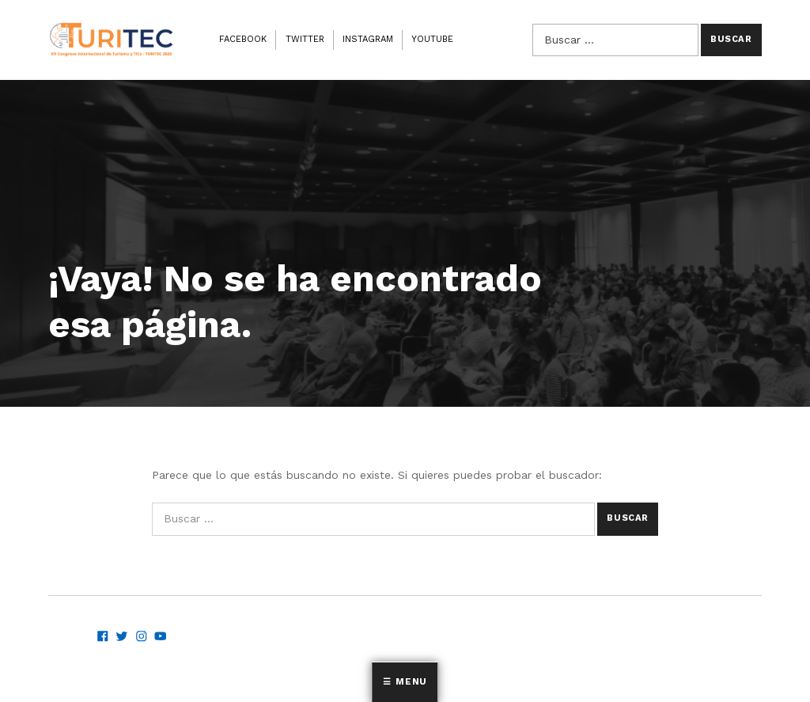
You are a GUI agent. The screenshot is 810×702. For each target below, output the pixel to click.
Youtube (432, 39)
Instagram (368, 39)
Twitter (305, 39)
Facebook (243, 39)
